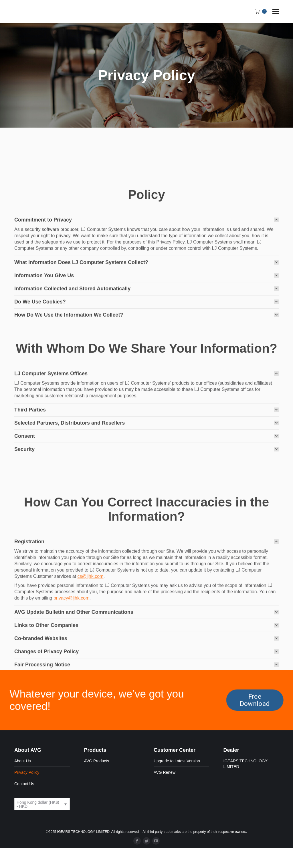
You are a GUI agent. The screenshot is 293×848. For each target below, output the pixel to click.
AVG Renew (164, 772)
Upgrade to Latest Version (177, 761)
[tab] (146, 280)
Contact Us (24, 783)
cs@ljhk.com (91, 649)
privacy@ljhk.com (72, 670)
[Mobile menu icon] (275, 11)
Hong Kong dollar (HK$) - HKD (38, 804)
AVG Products (96, 761)
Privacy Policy (26, 772)
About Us (22, 761)
